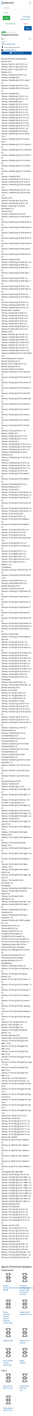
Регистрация (26, 17)
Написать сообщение (16, 53)
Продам (3, 32)
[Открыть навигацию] (30, 3)
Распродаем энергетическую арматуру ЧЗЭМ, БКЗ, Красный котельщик (24, 1290)
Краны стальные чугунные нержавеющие (8, 1363)
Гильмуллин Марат (9, 44)
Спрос (25, 24)
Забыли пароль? (25, 19)
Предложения (10, 24)
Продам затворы (8, 1341)
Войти (6, 18)
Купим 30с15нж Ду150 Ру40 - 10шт (24, 1388)
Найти (28, 28)
